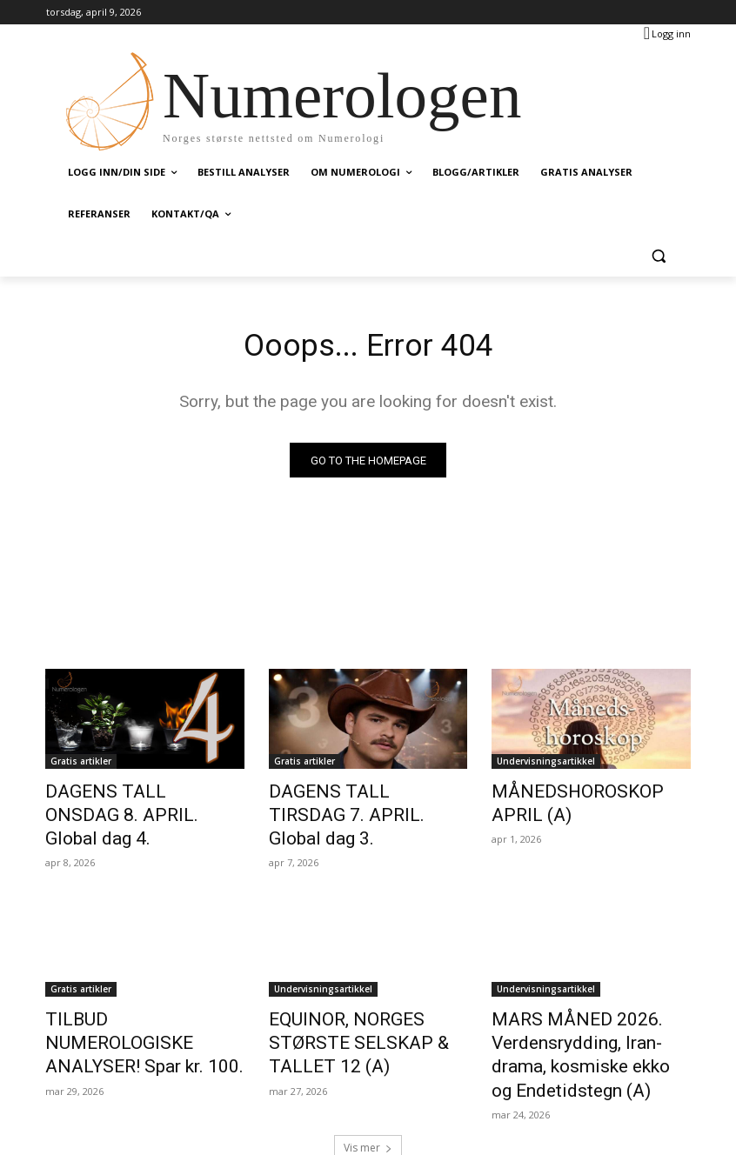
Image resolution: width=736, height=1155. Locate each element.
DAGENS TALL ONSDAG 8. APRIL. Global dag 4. (130, 802)
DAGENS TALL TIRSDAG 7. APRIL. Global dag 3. (354, 802)
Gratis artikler (80, 764)
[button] (658, 256)
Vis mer (368, 1099)
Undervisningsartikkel (546, 764)
